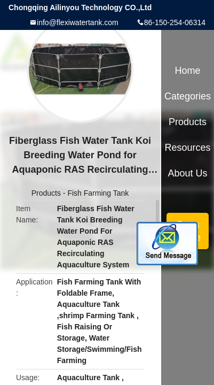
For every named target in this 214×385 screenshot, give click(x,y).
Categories (187, 96)
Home (188, 70)
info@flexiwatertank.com (77, 22)
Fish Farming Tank (98, 193)
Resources (188, 147)
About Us (188, 173)
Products (46, 193)
